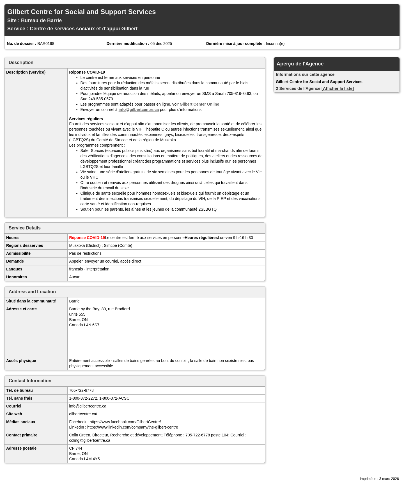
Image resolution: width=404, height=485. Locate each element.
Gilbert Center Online (199, 104)
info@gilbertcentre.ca (139, 109)
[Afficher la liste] (338, 88)
